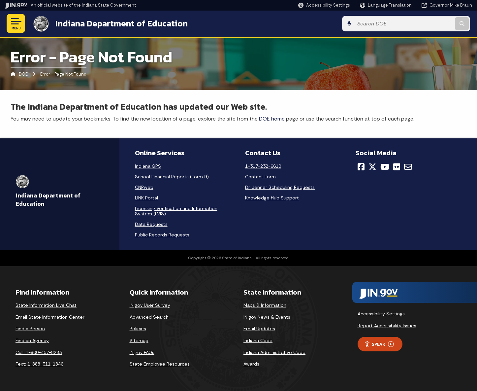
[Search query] (418, 23)
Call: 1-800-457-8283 (39, 352)
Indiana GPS (148, 166)
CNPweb (144, 187)
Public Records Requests (162, 235)
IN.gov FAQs (142, 352)
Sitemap (139, 340)
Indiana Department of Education (119, 23)
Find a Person (30, 329)
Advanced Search (149, 317)
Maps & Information (264, 305)
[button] (324, 5)
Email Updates (259, 329)
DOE (23, 74)
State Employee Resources (160, 364)
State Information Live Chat (46, 305)
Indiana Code (257, 340)
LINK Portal (146, 198)
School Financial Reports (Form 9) (172, 177)
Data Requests (151, 224)
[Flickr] (396, 167)
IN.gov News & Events (266, 317)
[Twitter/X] (372, 167)
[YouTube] (384, 167)
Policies (138, 329)
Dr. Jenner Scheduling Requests (280, 187)
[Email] (408, 167)
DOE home (272, 118)
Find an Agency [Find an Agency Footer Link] (32, 340)
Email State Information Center (50, 317)
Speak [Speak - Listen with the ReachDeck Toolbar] (379, 344)
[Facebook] (361, 167)
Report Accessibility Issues (387, 325)
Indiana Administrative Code (274, 352)
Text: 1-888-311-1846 (39, 364)
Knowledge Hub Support (272, 198)
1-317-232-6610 (263, 166)
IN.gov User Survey (150, 305)
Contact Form (260, 177)
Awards (251, 364)
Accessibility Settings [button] (381, 313)
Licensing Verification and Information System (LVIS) (176, 211)
